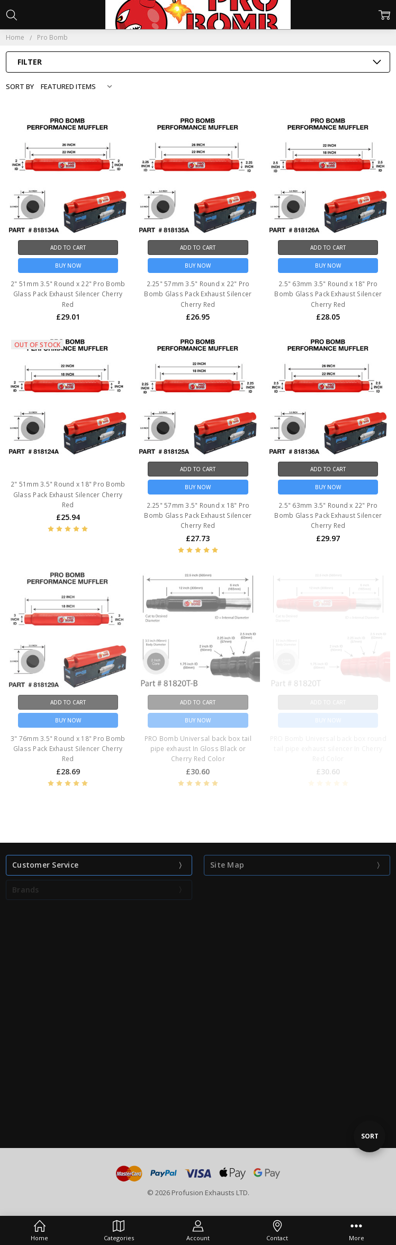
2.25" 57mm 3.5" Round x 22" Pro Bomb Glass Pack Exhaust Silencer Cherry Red (197, 293)
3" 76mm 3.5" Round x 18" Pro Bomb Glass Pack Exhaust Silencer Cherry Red (68, 748)
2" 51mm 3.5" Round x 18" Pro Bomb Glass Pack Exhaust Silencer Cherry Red (68, 494)
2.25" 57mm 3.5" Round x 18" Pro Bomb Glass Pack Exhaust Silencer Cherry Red (197, 515)
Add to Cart (68, 247)
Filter (29, 62)
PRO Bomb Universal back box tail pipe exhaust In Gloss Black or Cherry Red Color (198, 748)
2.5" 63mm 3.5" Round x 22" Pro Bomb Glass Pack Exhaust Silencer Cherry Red (328, 515)
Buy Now (68, 265)
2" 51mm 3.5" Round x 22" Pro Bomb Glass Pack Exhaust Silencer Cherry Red (68, 293)
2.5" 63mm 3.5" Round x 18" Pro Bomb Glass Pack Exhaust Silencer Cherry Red (328, 293)
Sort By (20, 86)
